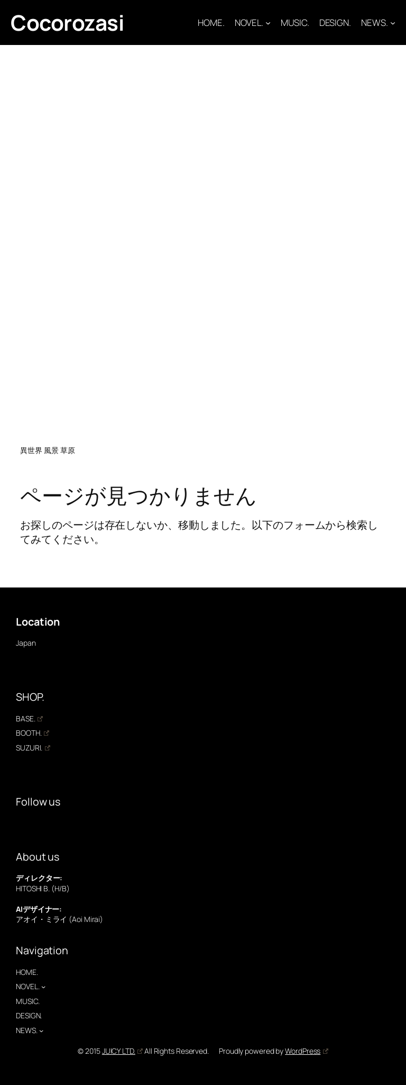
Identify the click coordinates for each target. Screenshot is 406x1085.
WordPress (306, 1051)
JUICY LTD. (122, 1051)
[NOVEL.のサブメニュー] (268, 22)
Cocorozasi (67, 22)
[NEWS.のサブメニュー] (392, 22)
